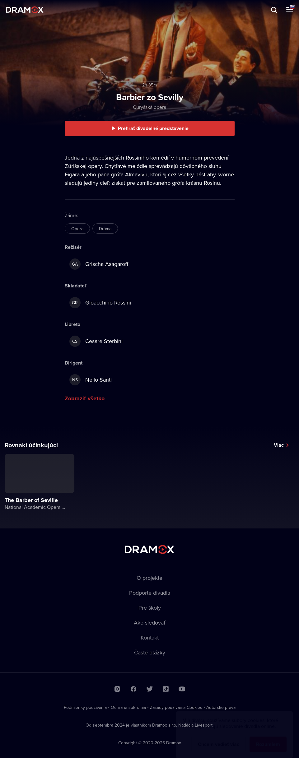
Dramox (25, 9)
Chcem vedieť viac (218, 738)
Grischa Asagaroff (98, 264)
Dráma (105, 229)
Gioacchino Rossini (100, 302)
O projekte (149, 578)
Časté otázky (149, 652)
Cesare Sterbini (96, 341)
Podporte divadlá (149, 593)
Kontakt (150, 637)
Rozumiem (268, 738)
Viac (279, 445)
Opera (77, 229)
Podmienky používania (85, 707)
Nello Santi (90, 379)
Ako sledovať (150, 622)
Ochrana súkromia (128, 707)
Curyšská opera (149, 107)
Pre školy (149, 608)
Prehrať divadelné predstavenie (153, 128)
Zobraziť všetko (85, 398)
